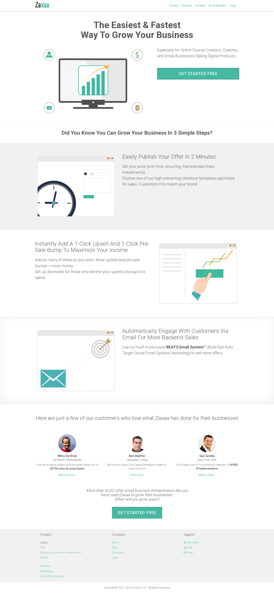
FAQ (42, 547)
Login (233, 5)
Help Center (191, 542)
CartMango (46, 571)
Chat (188, 547)
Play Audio (137, 475)
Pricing (174, 5)
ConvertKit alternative (52, 576)
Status (44, 557)
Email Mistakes (217, 5)
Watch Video (67, 475)
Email (188, 552)
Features (187, 5)
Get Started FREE (198, 73)
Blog (114, 547)
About (115, 542)
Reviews (200, 5)
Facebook (117, 552)
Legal (115, 557)
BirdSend (45, 566)
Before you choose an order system (60, 552)
